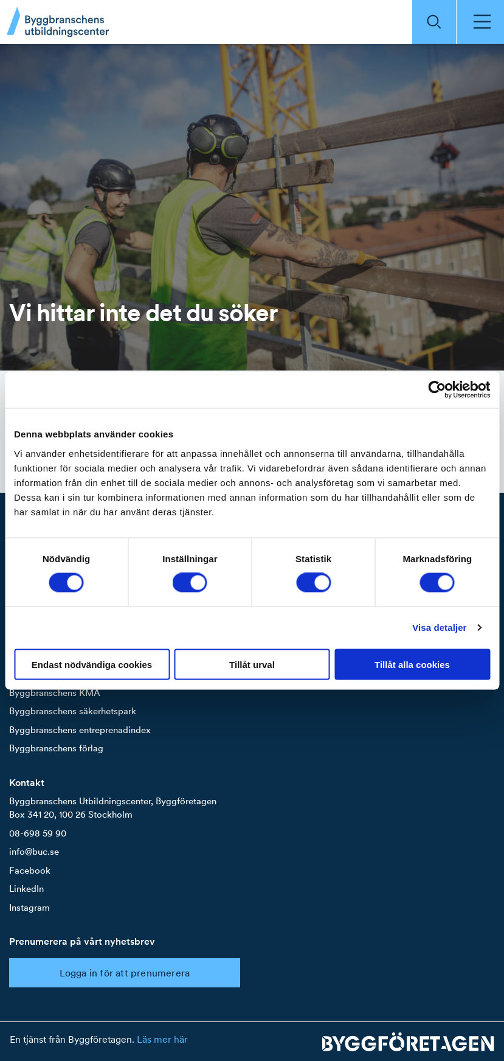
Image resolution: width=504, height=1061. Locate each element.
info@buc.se (34, 851)
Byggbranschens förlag (56, 748)
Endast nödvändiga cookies (92, 664)
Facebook (29, 870)
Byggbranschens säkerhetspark (72, 711)
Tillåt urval (252, 664)
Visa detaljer (439, 627)
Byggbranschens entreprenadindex (80, 730)
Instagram (29, 907)
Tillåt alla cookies (412, 664)
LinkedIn (26, 888)
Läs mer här (162, 1039)
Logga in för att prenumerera (125, 973)
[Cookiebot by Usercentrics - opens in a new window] (437, 390)
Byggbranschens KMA (54, 692)
